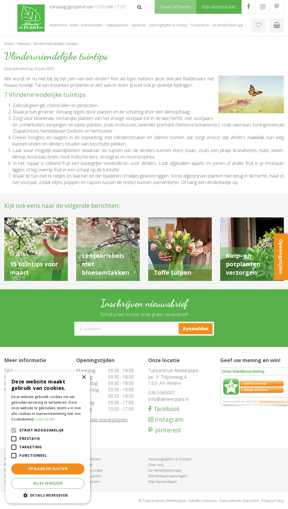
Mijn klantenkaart (162, 481)
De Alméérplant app (165, 470)
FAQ (8, 370)
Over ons (156, 464)
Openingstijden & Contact (170, 459)
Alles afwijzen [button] (48, 483)
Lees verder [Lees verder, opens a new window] (45, 419)
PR (277, 6)
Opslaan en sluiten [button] (48, 468)
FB (248, 6)
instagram (168, 419)
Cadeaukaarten (89, 476)
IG (262, 6)
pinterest (166, 430)
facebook (166, 409)
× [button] (84, 377)
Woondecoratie (89, 470)
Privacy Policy (272, 500)
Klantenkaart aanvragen (167, 476)
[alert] (48, 437)
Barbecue (84, 464)
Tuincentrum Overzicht (238, 500)
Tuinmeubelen (88, 459)
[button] (47, 495)
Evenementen (88, 481)
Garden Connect (202, 500)
